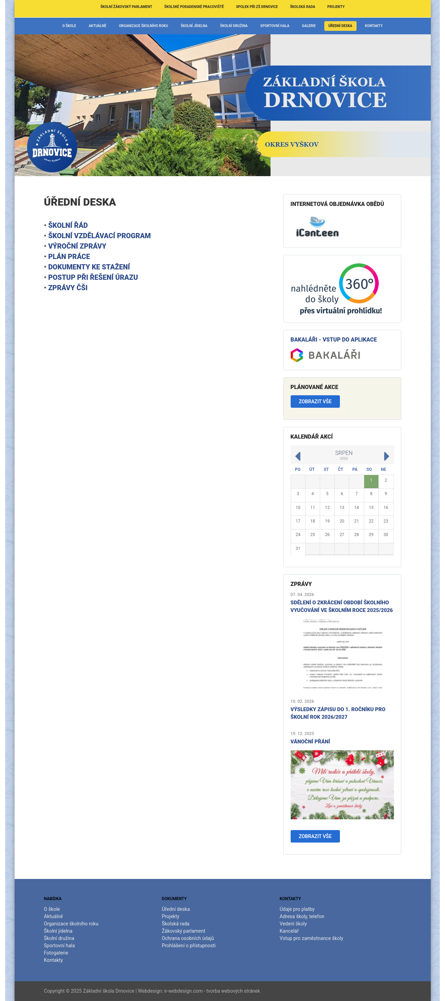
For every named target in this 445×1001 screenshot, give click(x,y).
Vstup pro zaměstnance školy (311, 938)
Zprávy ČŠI (68, 288)
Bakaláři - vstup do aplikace (334, 339)
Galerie (309, 26)
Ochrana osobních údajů (188, 938)
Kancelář (289, 931)
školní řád (68, 225)
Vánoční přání (310, 742)
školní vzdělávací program (99, 236)
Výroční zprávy (77, 246)
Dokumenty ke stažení (89, 267)
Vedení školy (293, 923)
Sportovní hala (275, 26)
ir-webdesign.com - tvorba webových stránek (212, 991)
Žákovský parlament (183, 931)
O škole (69, 26)
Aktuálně (97, 26)
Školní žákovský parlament (126, 7)
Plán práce (69, 256)
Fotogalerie (56, 953)
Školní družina (234, 26)
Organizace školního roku (143, 26)
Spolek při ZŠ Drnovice (257, 7)
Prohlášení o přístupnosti (188, 945)
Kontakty (374, 26)
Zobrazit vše (315, 401)
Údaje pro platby (297, 909)
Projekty (336, 7)
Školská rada (302, 7)
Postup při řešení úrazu (93, 277)
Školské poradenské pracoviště (194, 7)
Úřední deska (340, 26)
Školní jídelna (194, 26)
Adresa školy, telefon (302, 916)
